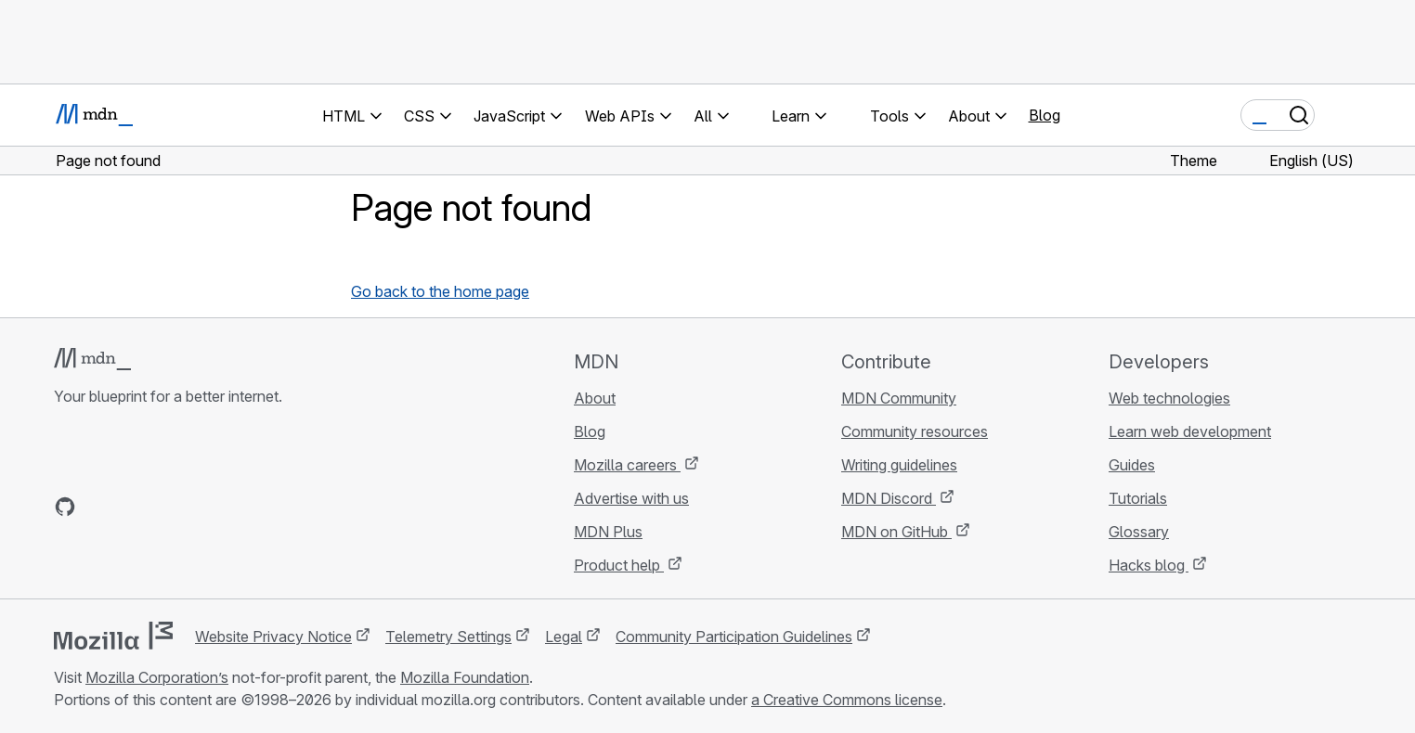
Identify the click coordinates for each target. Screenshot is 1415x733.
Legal (563, 636)
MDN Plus (608, 531)
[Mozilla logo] (113, 635)
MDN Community (898, 398)
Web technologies (1169, 398)
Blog (1044, 115)
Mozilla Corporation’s (156, 677)
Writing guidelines (899, 465)
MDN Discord (888, 498)
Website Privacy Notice (273, 636)
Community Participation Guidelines (734, 636)
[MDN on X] (132, 506)
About (595, 398)
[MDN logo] (92, 359)
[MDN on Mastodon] (165, 506)
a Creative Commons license (846, 699)
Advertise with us (631, 498)
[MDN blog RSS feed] (199, 506)
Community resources (914, 431)
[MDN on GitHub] (65, 506)
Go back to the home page (440, 291)
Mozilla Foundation (464, 677)
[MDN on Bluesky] (98, 506)
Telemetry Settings (448, 636)
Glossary (1139, 531)
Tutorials (1138, 498)
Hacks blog (1148, 565)
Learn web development (1190, 431)
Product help (619, 565)
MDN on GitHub (896, 531)
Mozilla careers (627, 465)
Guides (1132, 465)
